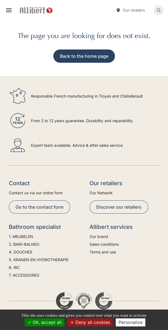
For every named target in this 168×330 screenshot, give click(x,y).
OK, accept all (44, 322)
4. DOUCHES (20, 252)
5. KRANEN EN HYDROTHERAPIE (39, 259)
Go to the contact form (39, 207)
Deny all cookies (90, 322)
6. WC (14, 267)
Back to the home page (84, 56)
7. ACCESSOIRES (24, 275)
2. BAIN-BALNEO (24, 244)
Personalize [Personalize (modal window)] (131, 322)
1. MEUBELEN (21, 236)
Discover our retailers (118, 207)
